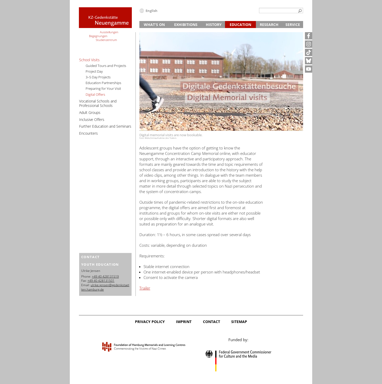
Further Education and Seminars (105, 126)
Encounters (88, 133)
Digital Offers (95, 94)
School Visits (89, 59)
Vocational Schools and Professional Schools (98, 103)
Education (240, 24)
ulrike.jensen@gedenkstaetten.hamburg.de (105, 287)
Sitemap (239, 321)
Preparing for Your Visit (103, 88)
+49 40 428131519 (105, 276)
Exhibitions (185, 24)
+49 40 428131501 (100, 280)
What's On (154, 24)
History (214, 24)
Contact (211, 321)
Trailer (144, 288)
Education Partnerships (103, 82)
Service (292, 24)
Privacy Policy (150, 321)
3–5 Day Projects (98, 77)
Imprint (184, 321)
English (152, 10)
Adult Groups (89, 112)
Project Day (94, 71)
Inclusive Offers (91, 119)
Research (269, 24)
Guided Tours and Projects (106, 65)
